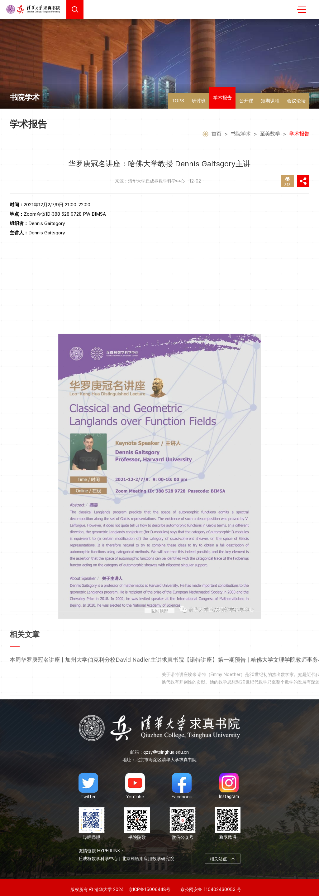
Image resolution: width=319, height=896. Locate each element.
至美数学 (270, 135)
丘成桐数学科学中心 (98, 854)
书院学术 (241, 135)
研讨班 (199, 101)
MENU (301, 10)
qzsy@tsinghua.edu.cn (166, 747)
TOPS (178, 101)
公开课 (246, 101)
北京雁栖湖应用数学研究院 (148, 854)
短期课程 (270, 101)
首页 (216, 135)
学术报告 (222, 97)
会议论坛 (296, 101)
